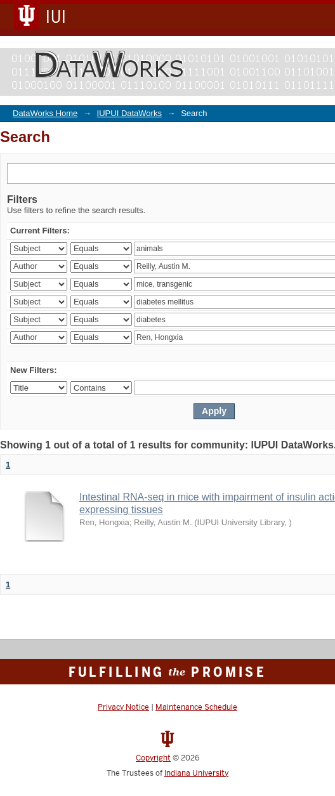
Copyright (153, 758)
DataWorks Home (45, 113)
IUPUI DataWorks (129, 113)
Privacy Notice (123, 707)
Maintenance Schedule (196, 707)
